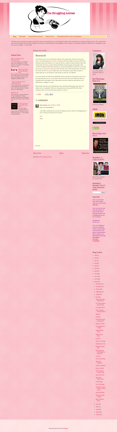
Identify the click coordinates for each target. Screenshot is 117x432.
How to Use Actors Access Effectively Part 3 (23, 71)
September (98, 292)
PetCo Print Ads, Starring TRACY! (101, 310)
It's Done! (98, 317)
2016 (96, 263)
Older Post (85, 153)
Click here (95, 205)
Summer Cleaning (100, 323)
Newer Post (37, 153)
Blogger (66, 428)
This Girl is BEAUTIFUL (100, 378)
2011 (96, 276)
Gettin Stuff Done (100, 392)
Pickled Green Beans (99, 335)
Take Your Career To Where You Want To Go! (101, 388)
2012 (96, 273)
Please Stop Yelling (100, 358)
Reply (41, 118)
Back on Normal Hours (100, 400)
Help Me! (98, 314)
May (97, 406)
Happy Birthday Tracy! (100, 331)
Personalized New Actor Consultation (69, 36)
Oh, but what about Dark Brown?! (100, 300)
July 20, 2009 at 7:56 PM (54, 105)
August (98, 294)
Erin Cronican (43, 105)
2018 (96, 258)
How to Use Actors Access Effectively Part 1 (17, 59)
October (98, 289)
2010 (96, 279)
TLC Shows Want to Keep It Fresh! (101, 304)
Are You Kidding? (100, 384)
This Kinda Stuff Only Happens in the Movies (100, 352)
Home (61, 153)
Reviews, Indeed (100, 368)
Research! (98, 338)
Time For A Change (100, 341)
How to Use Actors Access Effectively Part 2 (18, 82)
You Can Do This (100, 375)
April (97, 409)
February (98, 414)
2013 (96, 271)
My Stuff (22, 36)
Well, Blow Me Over (101, 344)
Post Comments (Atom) (46, 157)
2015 (96, 266)
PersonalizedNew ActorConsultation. (96, 239)
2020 (96, 255)
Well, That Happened (99, 362)
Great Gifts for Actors (35, 36)
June (97, 404)
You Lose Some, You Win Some (100, 371)
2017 (96, 260)
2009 (96, 281)
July (97, 297)
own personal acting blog (48, 68)
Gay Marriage (99, 381)
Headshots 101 (14, 92)
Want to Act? (50, 36)
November (98, 286)
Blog (14, 36)
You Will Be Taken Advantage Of (100, 320)
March (97, 412)
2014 (96, 268)
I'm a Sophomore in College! (100, 327)
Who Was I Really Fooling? (100, 395)
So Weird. (98, 356)
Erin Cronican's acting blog (56, 61)
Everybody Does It (100, 307)
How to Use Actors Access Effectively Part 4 (23, 105)
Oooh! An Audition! (100, 365)
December (98, 284)
